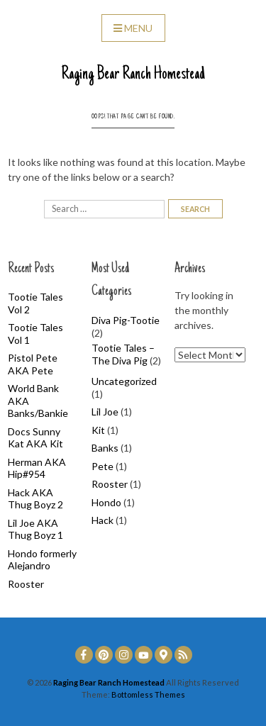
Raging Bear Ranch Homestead (133, 74)
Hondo (106, 502)
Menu (133, 28)
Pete (102, 466)
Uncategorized (124, 381)
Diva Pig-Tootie (126, 320)
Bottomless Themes (148, 694)
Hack (102, 520)
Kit (98, 430)
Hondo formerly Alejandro (42, 559)
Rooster (26, 584)
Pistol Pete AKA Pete (32, 364)
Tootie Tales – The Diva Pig (123, 354)
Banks (105, 448)
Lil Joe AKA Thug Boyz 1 (35, 529)
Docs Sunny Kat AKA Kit (35, 437)
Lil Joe (105, 412)
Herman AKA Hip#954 (37, 468)
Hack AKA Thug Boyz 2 (35, 498)
